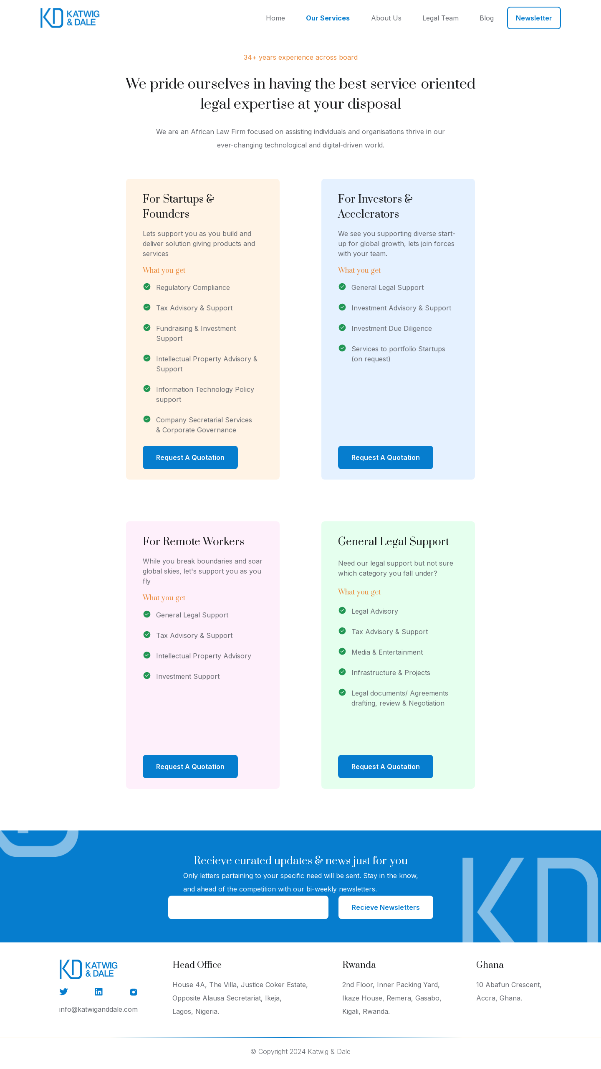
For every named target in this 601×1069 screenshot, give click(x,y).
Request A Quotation (190, 457)
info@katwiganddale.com (98, 1009)
